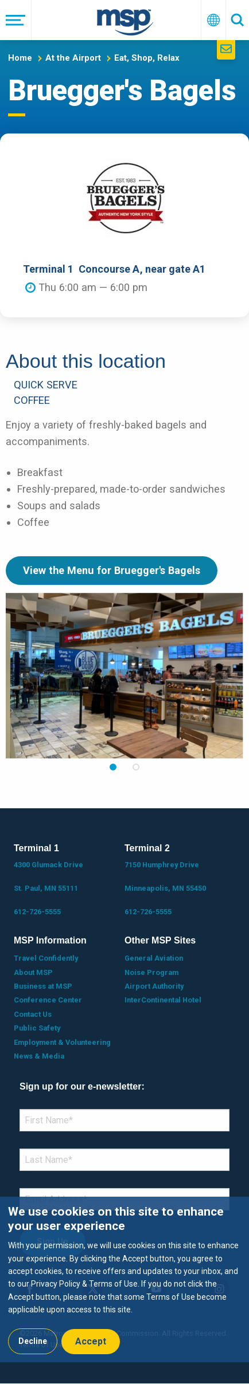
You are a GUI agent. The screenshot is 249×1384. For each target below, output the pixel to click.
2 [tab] (136, 767)
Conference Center (48, 1000)
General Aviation (153, 958)
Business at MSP (43, 986)
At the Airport (73, 58)
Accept (90, 1341)
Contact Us (33, 1014)
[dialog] (124, 1279)
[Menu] (16, 20)
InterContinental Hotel (162, 1000)
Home (20, 58)
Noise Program (151, 972)
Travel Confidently (46, 958)
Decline (32, 1341)
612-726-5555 (37, 911)
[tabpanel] (124, 675)
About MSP (33, 972)
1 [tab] (113, 767)
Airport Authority (154, 986)
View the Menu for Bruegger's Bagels (111, 570)
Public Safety (37, 1028)
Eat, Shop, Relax (147, 58)
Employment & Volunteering (62, 1042)
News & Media (39, 1056)
